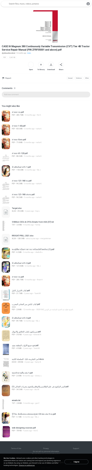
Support (76, 448)
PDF (4, 57)
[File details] (27, 116)
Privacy (46, 448)
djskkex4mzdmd (8, 53)
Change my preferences (27, 465)
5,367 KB (12, 57)
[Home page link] (4, 4)
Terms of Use (16, 448)
